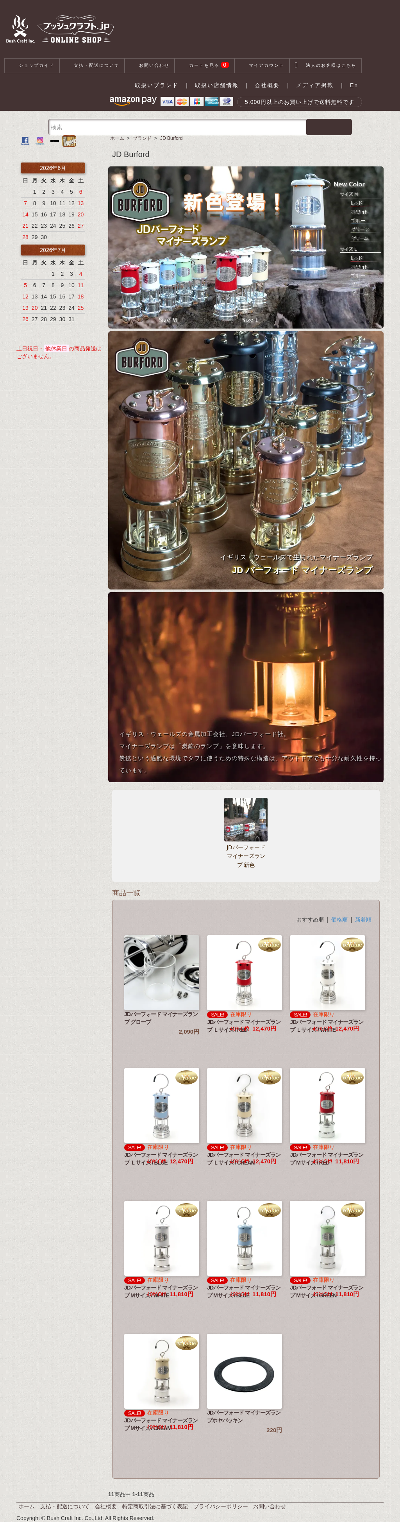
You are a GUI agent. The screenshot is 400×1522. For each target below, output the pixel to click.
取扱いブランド (157, 85)
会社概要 (267, 85)
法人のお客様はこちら (326, 65)
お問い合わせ (150, 65)
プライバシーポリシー (220, 1506)
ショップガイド (31, 65)
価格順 (339, 919)
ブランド (142, 138)
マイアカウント (261, 65)
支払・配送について (92, 65)
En (354, 85)
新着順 (363, 919)
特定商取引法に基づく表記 (155, 1506)
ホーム (117, 138)
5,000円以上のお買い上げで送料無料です (299, 102)
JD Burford (171, 138)
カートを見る (204, 65)
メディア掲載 (315, 85)
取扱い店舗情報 (217, 85)
